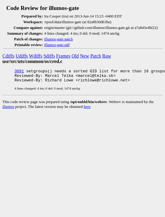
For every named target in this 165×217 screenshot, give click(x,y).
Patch (95, 55)
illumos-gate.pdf (57, 45)
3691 (19, 71)
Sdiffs (49, 55)
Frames (63, 55)
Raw (106, 55)
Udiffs (22, 55)
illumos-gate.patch (58, 39)
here (87, 109)
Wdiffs (35, 55)
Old (75, 55)
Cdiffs (8, 55)
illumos (8, 109)
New (84, 55)
